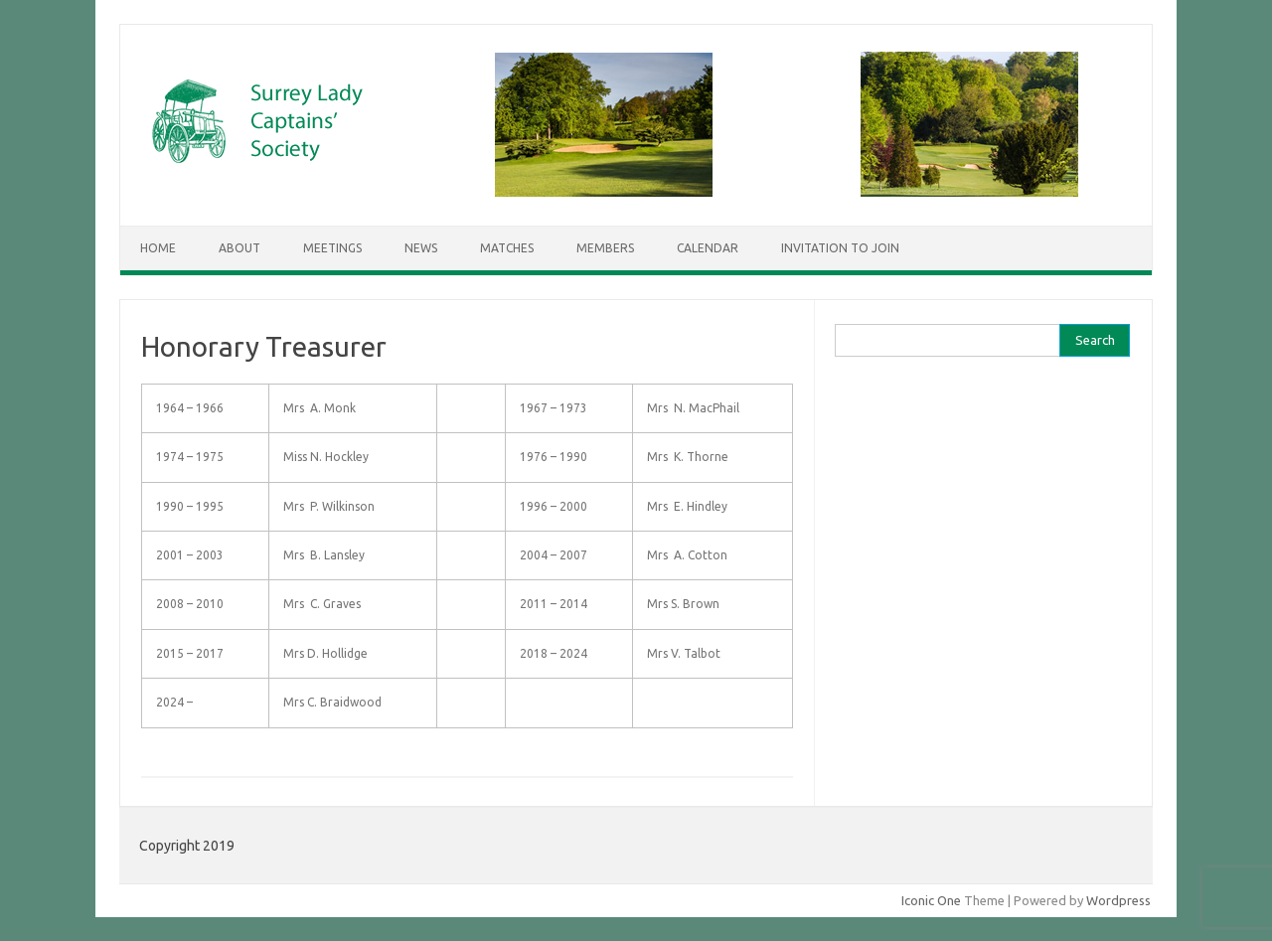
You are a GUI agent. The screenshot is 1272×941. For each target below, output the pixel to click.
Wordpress (1118, 900)
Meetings (332, 247)
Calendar (707, 247)
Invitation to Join (840, 247)
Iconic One (931, 900)
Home (158, 247)
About (239, 247)
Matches (507, 247)
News (420, 247)
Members (605, 247)
